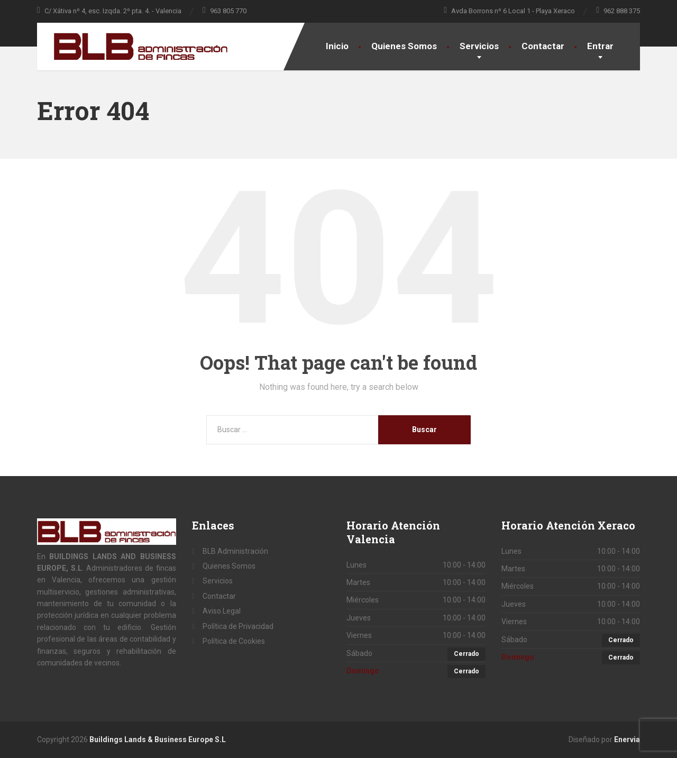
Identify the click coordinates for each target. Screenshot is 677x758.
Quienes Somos (404, 46)
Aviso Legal (222, 611)
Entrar (600, 46)
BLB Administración (235, 551)
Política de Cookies (234, 641)
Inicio (337, 46)
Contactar (543, 46)
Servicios (479, 46)
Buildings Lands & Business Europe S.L (157, 739)
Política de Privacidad (238, 626)
